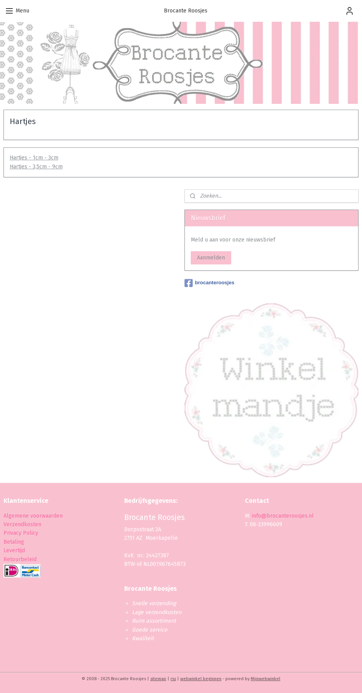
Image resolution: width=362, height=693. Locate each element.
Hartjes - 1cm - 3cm (34, 158)
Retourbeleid (20, 559)
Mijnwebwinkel (265, 678)
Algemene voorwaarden (33, 516)
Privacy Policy (22, 533)
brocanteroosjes (209, 283)
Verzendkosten (22, 524)
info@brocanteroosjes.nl (283, 516)
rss (173, 678)
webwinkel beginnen (200, 678)
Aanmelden (211, 257)
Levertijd (14, 550)
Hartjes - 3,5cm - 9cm (36, 166)
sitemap (158, 678)
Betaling (14, 542)
